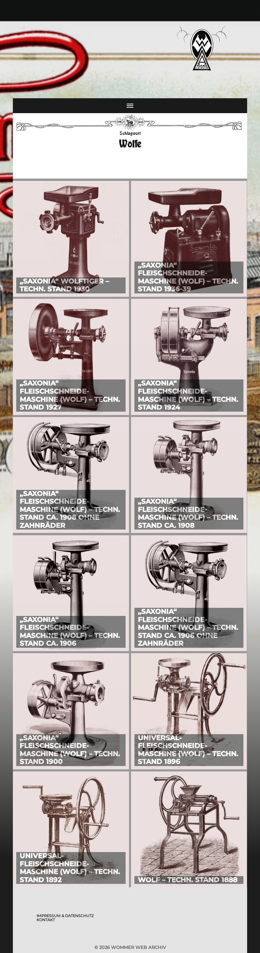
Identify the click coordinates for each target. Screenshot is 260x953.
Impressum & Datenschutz (65, 915)
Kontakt (46, 919)
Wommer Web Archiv (138, 947)
